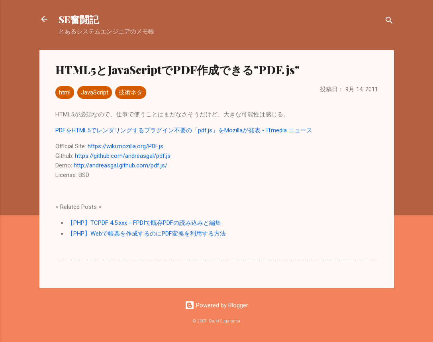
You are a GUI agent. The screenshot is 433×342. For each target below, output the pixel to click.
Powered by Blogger (216, 305)
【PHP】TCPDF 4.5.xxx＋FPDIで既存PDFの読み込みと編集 (144, 222)
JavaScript (94, 92)
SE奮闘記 (79, 19)
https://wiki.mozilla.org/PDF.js (125, 146)
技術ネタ (131, 92)
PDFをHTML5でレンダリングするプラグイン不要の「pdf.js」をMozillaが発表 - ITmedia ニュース (183, 130)
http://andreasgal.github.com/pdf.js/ (120, 165)
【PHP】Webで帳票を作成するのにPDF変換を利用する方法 (146, 233)
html (65, 92)
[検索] (389, 22)
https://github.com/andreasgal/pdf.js (122, 155)
